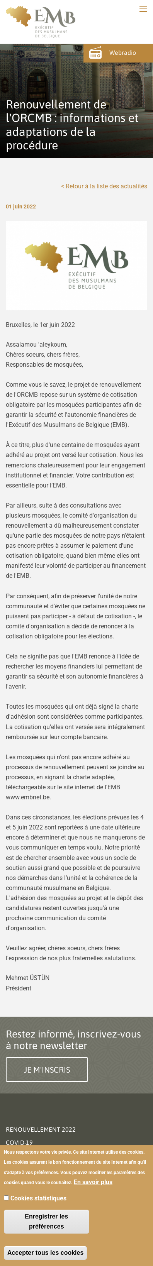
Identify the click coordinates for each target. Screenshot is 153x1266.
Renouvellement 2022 (41, 1129)
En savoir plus (93, 1182)
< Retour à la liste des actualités (104, 186)
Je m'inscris (47, 1069)
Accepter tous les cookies (45, 1252)
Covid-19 (19, 1142)
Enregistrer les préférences (46, 1221)
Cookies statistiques (38, 1198)
